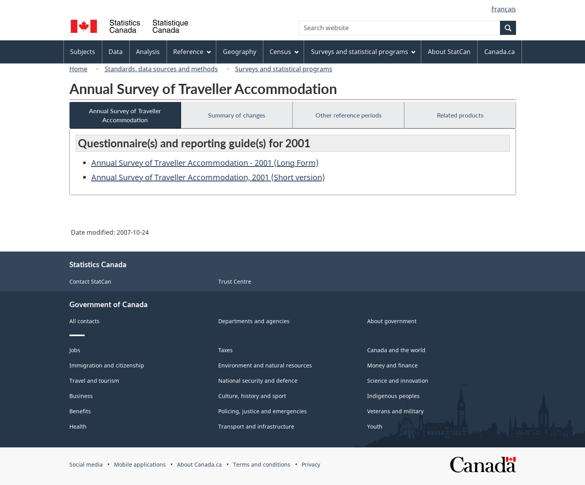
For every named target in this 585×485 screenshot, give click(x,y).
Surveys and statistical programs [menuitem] (363, 51)
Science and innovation (397, 380)
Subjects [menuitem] (82, 51)
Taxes (225, 350)
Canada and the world (396, 350)
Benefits (80, 411)
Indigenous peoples (393, 396)
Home (78, 69)
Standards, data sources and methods (161, 69)
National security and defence (257, 380)
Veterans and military (395, 411)
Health (78, 426)
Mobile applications (140, 464)
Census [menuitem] (284, 51)
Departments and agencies (254, 321)
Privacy (311, 464)
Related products (460, 115)
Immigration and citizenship (106, 365)
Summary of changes (236, 115)
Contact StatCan (90, 281)
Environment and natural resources (265, 365)
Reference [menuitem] (192, 51)
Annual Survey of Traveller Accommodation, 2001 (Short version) (208, 177)
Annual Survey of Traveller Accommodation (125, 115)
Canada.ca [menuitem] (499, 51)
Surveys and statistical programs (283, 69)
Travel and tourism (94, 380)
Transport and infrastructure (256, 426)
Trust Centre (234, 281)
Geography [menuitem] (239, 51)
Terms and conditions (261, 464)
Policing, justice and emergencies (262, 411)
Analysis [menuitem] (148, 51)
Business (81, 396)
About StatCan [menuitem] (449, 51)
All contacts (84, 321)
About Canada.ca (199, 464)
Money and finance (392, 365)
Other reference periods (348, 115)
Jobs (74, 350)
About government (392, 321)
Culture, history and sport (252, 396)
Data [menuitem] (116, 51)
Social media (86, 464)
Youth (374, 426)
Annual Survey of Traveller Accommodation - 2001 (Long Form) (205, 162)
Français (503, 9)
